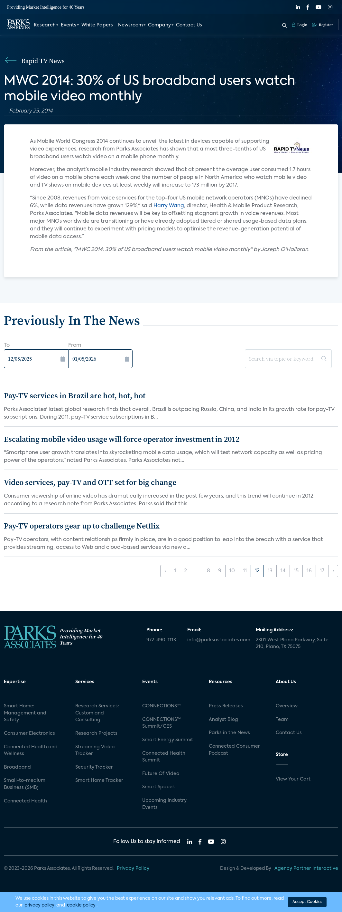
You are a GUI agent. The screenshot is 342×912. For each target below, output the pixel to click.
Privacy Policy (133, 868)
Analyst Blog (223, 719)
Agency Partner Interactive (306, 868)
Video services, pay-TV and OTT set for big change (90, 482)
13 (270, 571)
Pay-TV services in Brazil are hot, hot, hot (74, 395)
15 (296, 571)
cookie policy (81, 905)
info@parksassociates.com (217, 640)
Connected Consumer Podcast (234, 750)
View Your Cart (293, 779)
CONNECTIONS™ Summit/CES (161, 723)
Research (45, 25)
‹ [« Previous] (165, 571)
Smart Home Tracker (99, 780)
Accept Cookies (307, 902)
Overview (287, 706)
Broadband (17, 767)
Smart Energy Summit (167, 740)
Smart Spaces (158, 787)
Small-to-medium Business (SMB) (24, 784)
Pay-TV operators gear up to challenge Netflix (82, 525)
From (74, 345)
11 (245, 571)
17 (322, 571)
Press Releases (226, 706)
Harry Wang (168, 206)
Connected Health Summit (163, 757)
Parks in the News (229, 733)
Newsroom (130, 25)
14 (283, 571)
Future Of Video (160, 773)
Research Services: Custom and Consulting (97, 713)
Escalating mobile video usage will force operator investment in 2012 (121, 439)
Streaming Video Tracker (95, 750)
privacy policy (39, 905)
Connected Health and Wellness (31, 750)
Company (159, 25)
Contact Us (189, 25)
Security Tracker (94, 767)
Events (68, 25)
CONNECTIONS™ (161, 706)
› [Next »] (333, 571)
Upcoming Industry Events (164, 804)
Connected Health (25, 801)
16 (309, 571)
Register (322, 24)
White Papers (97, 25)
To (7, 345)
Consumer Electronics (29, 733)
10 (232, 571)
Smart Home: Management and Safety (25, 713)
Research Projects (96, 733)
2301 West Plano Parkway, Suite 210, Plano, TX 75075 (292, 643)
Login (299, 24)
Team (282, 719)
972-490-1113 (161, 640)
